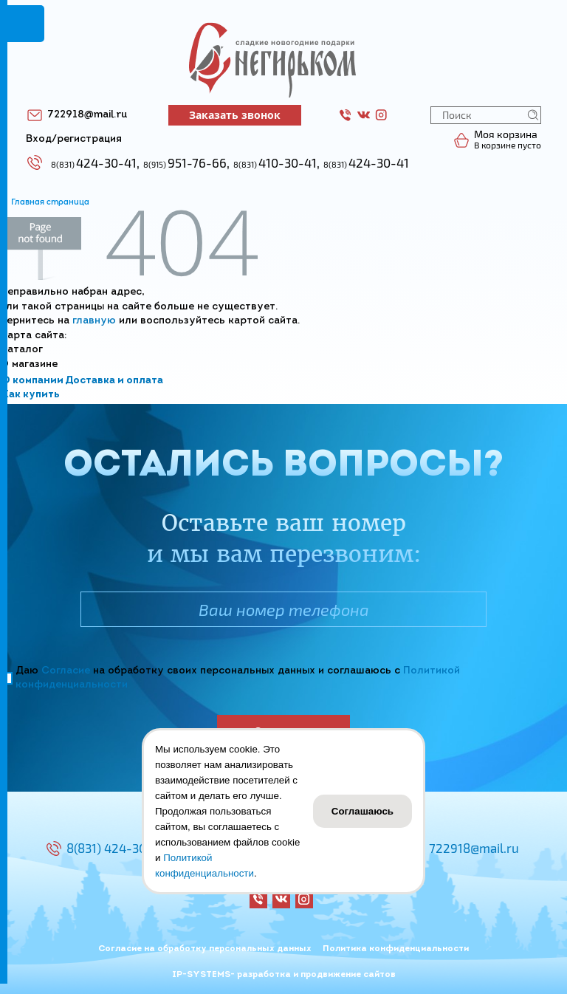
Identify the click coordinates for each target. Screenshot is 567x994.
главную (94, 320)
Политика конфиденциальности (396, 949)
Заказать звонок (235, 115)
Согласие (65, 670)
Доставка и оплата (114, 380)
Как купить (30, 394)
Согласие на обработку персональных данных (205, 949)
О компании (32, 380)
